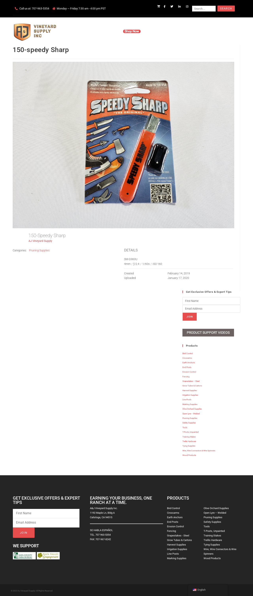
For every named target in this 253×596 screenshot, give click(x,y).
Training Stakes (189, 435)
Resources (153, 31)
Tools (184, 426)
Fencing (186, 375)
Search (226, 8)
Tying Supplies (188, 445)
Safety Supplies (189, 422)
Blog (187, 31)
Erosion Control (189, 371)
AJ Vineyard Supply (40, 240)
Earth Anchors (188, 361)
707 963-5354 (103, 533)
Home (79, 31)
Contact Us (172, 31)
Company (94, 31)
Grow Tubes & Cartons (192, 385)
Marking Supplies (189, 403)
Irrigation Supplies (190, 394)
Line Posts (186, 398)
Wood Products (189, 454)
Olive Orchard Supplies (192, 408)
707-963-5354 (40, 8)
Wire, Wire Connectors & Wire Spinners (198, 449)
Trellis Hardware (189, 440)
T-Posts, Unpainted (190, 431)
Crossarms (187, 357)
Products (111, 31)
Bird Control (187, 352)
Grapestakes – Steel (190, 380)
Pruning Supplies (39, 250)
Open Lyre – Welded (191, 412)
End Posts (186, 366)
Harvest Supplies (189, 389)
